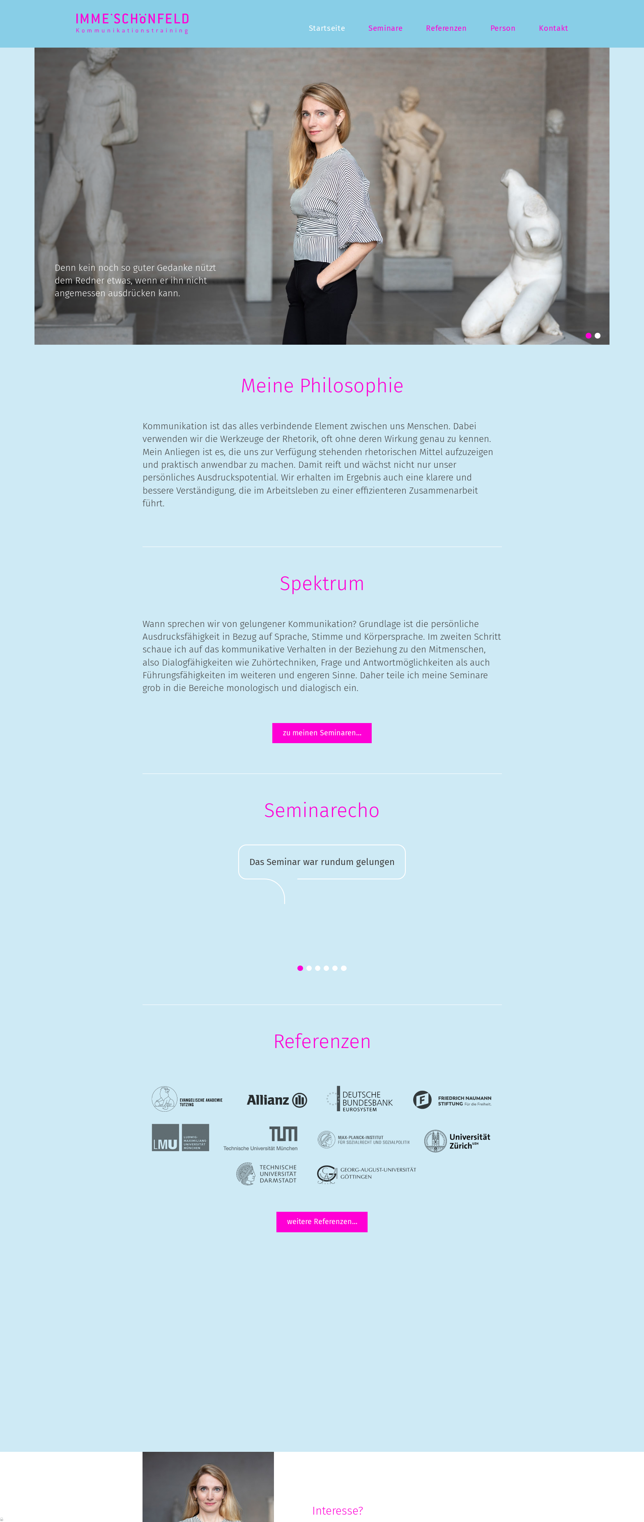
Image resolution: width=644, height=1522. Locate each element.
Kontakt (553, 28)
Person (503, 28)
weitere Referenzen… (322, 1221)
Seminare (385, 28)
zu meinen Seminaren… (322, 732)
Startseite (327, 28)
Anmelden (2, 1518)
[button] (588, 335)
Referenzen (446, 28)
